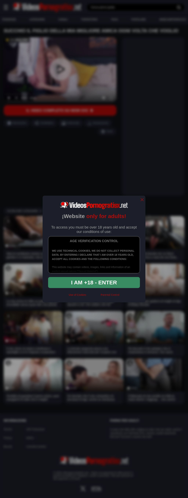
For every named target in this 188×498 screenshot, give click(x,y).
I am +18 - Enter (94, 282)
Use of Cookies (77, 294)
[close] (142, 200)
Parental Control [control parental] (110, 294)
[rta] (93, 296)
